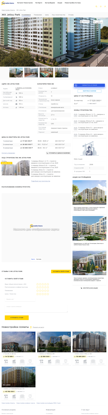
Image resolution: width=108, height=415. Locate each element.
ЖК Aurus (6, 385)
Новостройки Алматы (8, 10)
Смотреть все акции (89, 288)
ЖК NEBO (41, 349)
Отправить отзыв (16, 317)
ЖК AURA (6, 349)
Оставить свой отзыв (61, 271)
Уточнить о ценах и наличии (58, 153)
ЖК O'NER (77, 349)
